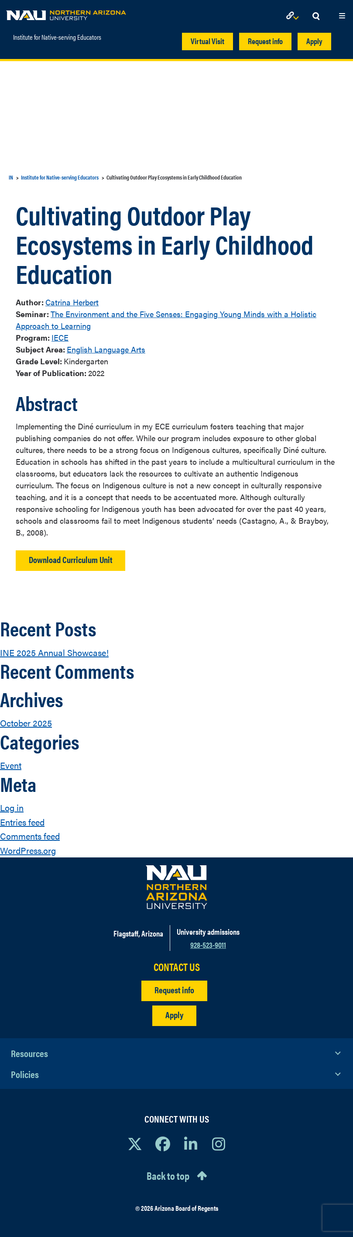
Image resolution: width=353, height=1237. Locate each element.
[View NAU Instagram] (218, 1143)
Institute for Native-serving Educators (57, 37)
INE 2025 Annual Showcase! (54, 652)
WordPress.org (28, 850)
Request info (265, 40)
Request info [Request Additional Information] (174, 989)
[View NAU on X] (135, 1143)
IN (11, 177)
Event (10, 765)
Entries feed (22, 821)
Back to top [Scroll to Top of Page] (168, 1175)
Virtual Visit (207, 40)
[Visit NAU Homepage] (176, 887)
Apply (314, 40)
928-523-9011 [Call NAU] (208, 944)
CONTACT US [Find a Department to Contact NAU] (177, 967)
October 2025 (26, 722)
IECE (60, 337)
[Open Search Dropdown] (316, 16)
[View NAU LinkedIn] (190, 1143)
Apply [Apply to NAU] (174, 1014)
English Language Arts (106, 349)
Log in (12, 807)
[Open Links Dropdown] (294, 16)
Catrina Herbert (72, 302)
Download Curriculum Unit (70, 559)
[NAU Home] (66, 13)
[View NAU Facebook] (162, 1143)
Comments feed (30, 835)
